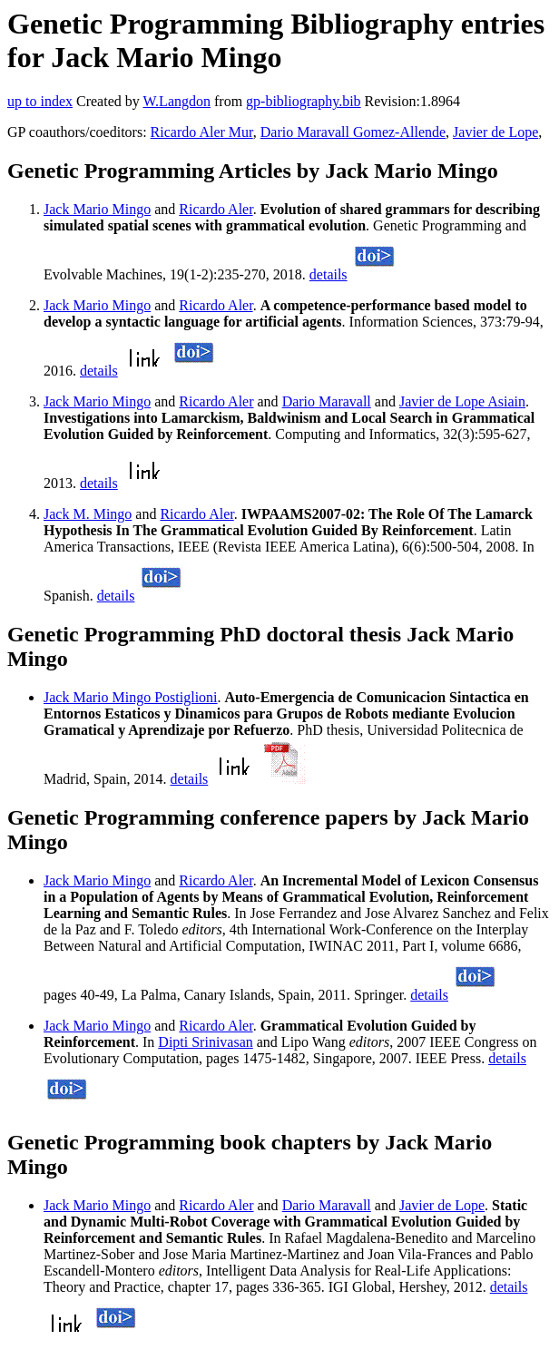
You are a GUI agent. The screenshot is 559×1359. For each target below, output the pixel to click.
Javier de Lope (495, 132)
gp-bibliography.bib (303, 101)
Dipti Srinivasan (205, 1042)
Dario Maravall (326, 401)
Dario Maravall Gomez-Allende (353, 132)
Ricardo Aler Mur (202, 132)
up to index (40, 101)
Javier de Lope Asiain (462, 401)
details (328, 274)
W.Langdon (176, 101)
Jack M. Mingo (88, 514)
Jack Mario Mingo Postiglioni (131, 697)
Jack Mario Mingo (97, 209)
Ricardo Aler (215, 209)
